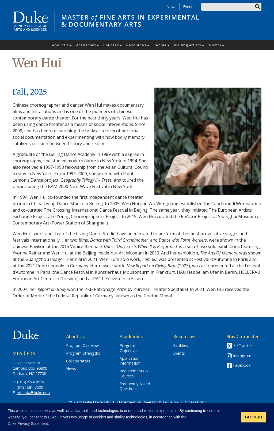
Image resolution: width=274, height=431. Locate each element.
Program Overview (82, 345)
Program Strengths (83, 353)
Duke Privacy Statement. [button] (28, 423)
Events (189, 6)
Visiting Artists (187, 45)
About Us (60, 45)
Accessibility (195, 402)
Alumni (214, 45)
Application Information (130, 361)
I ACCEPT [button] (254, 417)
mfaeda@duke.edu (33, 392)
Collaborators (78, 361)
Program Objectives (129, 348)
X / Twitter (242, 345)
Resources (136, 45)
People (160, 45)
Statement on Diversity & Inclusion (147, 402)
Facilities (180, 345)
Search (257, 7)
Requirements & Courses (134, 373)
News (171, 6)
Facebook (241, 365)
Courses (111, 45)
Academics (86, 45)
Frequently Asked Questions (135, 386)
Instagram (242, 355)
